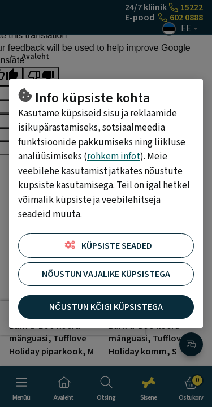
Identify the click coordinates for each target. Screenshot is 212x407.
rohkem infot (113, 156)
